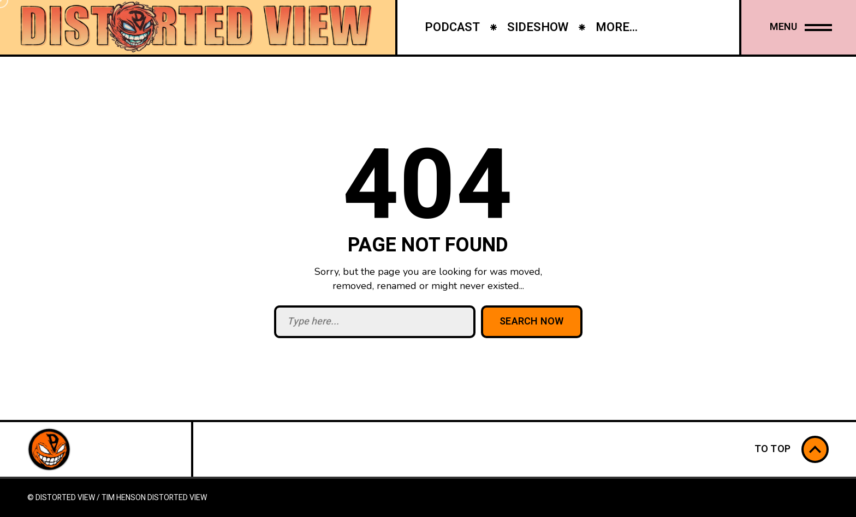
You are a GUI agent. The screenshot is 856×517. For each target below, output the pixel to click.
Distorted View (177, 497)
